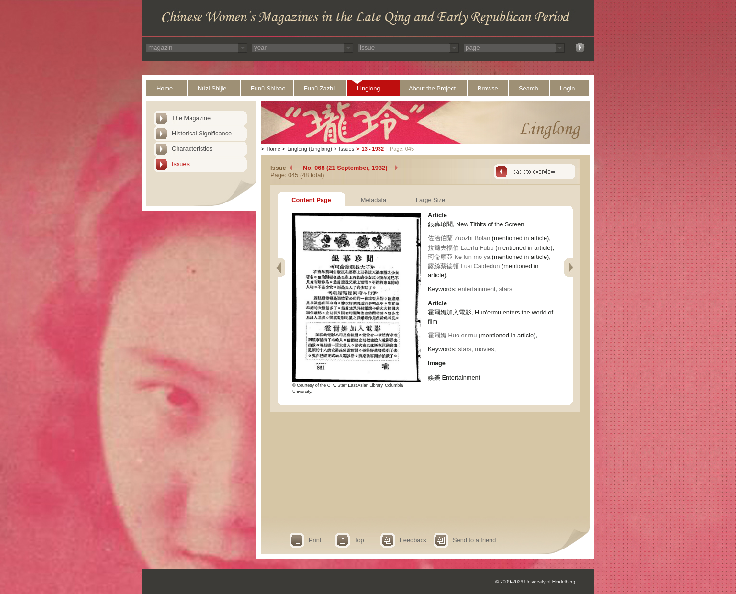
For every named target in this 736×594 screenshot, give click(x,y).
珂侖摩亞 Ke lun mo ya (459, 256)
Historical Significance (202, 133)
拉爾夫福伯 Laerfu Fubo (461, 247)
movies (484, 349)
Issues (181, 164)
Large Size (430, 199)
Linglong (368, 88)
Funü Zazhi (319, 88)
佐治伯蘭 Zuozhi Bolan (459, 238)
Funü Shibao (268, 88)
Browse (488, 88)
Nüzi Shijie (212, 88)
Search (528, 88)
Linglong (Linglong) (309, 149)
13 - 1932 (373, 149)
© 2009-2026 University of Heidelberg (535, 581)
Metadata (373, 199)
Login (567, 88)
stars (506, 288)
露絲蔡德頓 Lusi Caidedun (464, 265)
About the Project (432, 88)
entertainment (476, 288)
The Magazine (191, 118)
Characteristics (192, 148)
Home (164, 88)
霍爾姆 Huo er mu (452, 335)
